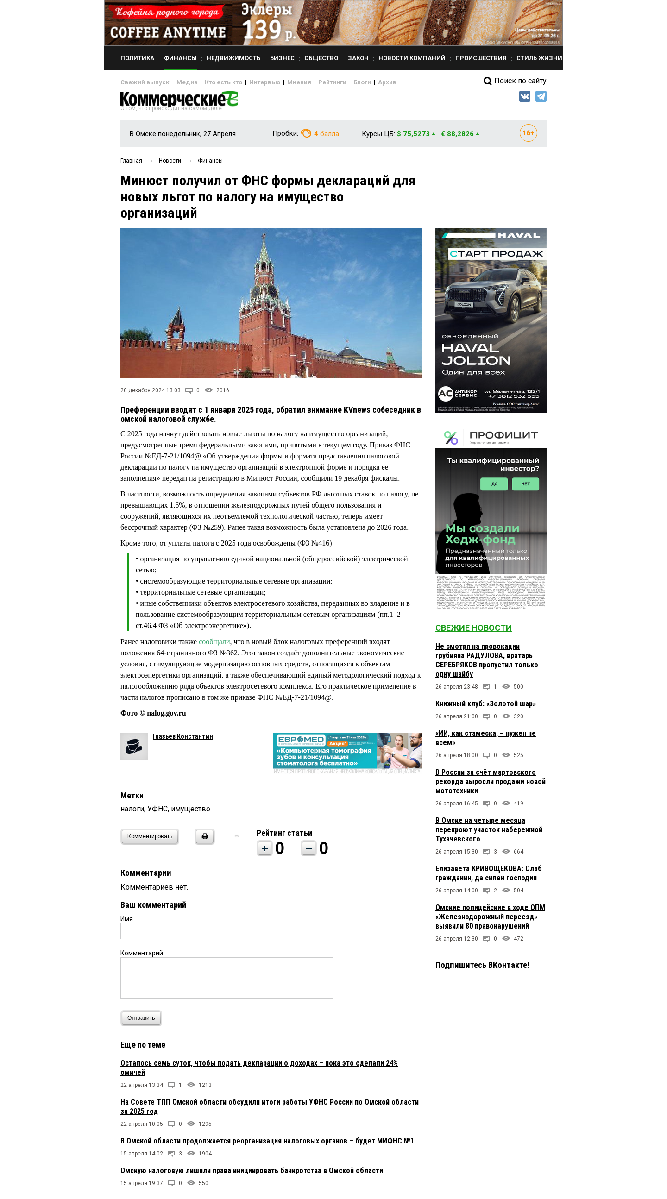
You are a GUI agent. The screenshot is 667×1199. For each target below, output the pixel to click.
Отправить (143, 1021)
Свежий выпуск (141, 82)
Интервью (245, 82)
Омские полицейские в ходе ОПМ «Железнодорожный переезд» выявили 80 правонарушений (490, 920)
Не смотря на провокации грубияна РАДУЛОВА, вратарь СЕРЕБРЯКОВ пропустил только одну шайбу (486, 664)
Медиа (178, 82)
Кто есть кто (210, 82)
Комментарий (141, 956)
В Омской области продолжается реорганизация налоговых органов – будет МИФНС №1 (267, 1144)
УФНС (157, 812)
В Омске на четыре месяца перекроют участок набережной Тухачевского (488, 833)
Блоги (332, 82)
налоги (132, 812)
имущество (190, 812)
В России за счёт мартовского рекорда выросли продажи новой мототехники (490, 785)
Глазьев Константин (183, 739)
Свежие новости (473, 631)
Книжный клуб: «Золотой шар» (485, 707)
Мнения (275, 82)
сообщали (214, 645)
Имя (126, 922)
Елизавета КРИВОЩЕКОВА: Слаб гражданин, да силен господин (488, 877)
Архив (354, 82)
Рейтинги (305, 82)
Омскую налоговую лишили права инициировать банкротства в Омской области (251, 1173)
